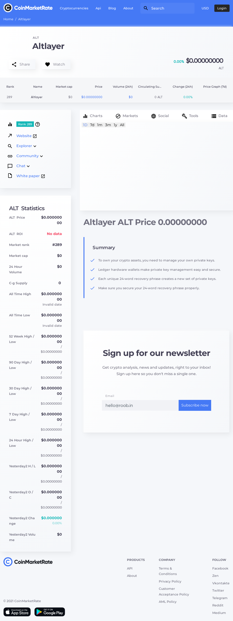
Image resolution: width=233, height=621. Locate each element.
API (129, 568)
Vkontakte (221, 583)
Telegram (220, 598)
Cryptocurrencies (74, 8)
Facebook (220, 568)
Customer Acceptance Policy (174, 591)
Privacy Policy (170, 581)
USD (205, 8)
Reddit (217, 605)
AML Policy (168, 602)
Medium (219, 613)
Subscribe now (194, 405)
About (128, 8)
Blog (112, 8)
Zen (215, 576)
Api (98, 8)
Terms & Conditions (168, 571)
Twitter (218, 590)
